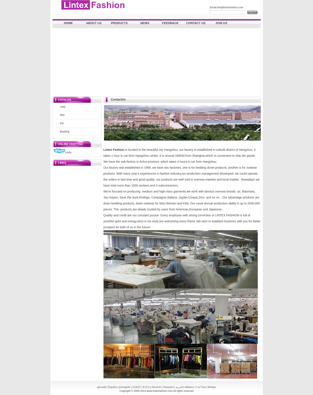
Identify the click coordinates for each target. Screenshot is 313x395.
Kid (62, 123)
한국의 (146, 387)
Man (62, 114)
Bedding (64, 131)
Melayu (212, 387)
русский (101, 387)
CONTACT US (195, 23)
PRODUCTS (119, 23)
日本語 (136, 387)
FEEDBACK (170, 23)
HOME (68, 23)
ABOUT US (94, 23)
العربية (179, 387)
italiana (189, 387)
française (168, 387)
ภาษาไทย (200, 387)
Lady (62, 106)
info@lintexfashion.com (230, 7)
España (112, 387)
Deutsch (156, 387)
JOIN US (221, 23)
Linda (62, 152)
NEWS (144, 23)
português (124, 387)
